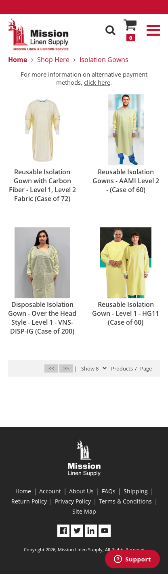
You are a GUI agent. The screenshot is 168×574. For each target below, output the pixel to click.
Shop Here (53, 59)
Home (23, 491)
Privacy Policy (73, 501)
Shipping (136, 491)
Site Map (84, 511)
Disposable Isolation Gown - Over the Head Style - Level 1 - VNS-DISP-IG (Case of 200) (42, 318)
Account (50, 491)
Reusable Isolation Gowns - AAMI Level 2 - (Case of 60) (125, 180)
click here (97, 82)
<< (51, 368)
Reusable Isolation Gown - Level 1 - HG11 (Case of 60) (125, 313)
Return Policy (29, 501)
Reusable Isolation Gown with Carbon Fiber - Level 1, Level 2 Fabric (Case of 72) (42, 185)
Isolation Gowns (104, 59)
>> (66, 368)
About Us (81, 491)
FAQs (109, 491)
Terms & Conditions (125, 501)
